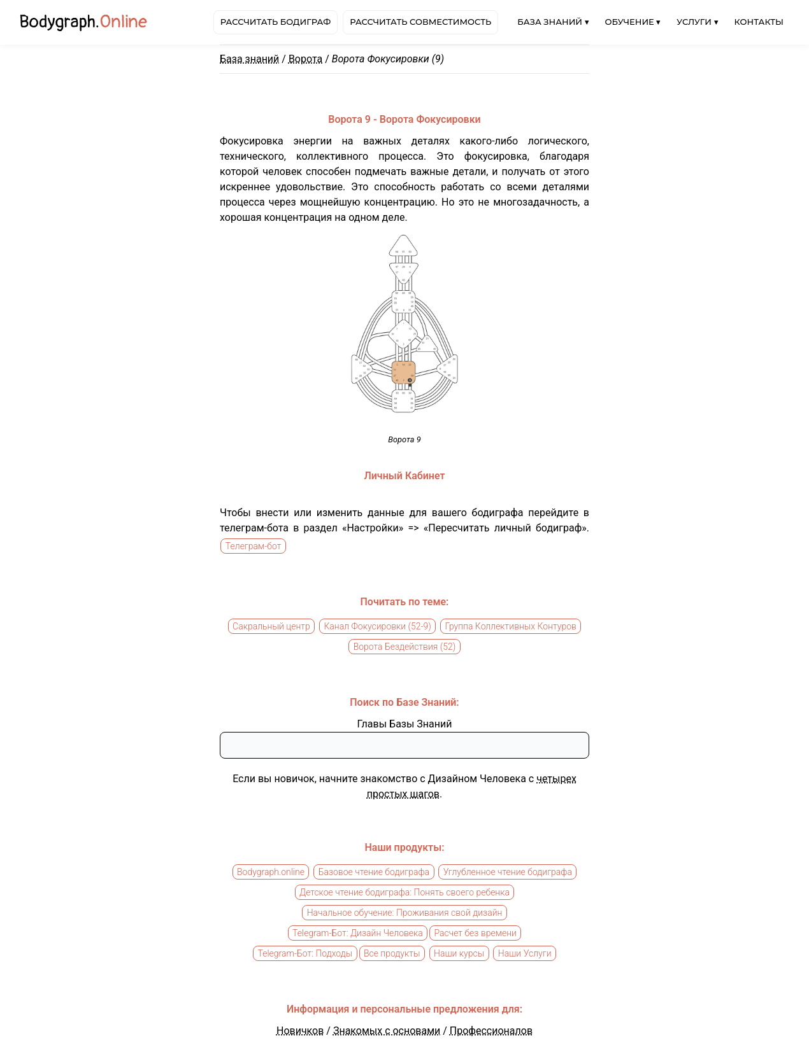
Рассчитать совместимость (420, 22)
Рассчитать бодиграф (275, 22)
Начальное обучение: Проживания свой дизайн (405, 913)
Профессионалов (491, 1031)
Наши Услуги (525, 953)
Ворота (305, 59)
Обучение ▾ (633, 22)
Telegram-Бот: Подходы (304, 953)
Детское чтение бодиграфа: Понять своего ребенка (404, 892)
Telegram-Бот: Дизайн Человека (357, 933)
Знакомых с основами (386, 1031)
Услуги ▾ (697, 22)
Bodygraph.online (270, 872)
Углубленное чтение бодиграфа (507, 872)
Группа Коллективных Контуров (510, 626)
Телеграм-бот (254, 546)
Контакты (759, 22)
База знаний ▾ (553, 22)
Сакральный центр (271, 626)
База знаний (249, 59)
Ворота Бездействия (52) (405, 647)
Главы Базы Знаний (404, 724)
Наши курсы (459, 953)
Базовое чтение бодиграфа (374, 872)
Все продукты (392, 953)
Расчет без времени (475, 933)
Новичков (300, 1031)
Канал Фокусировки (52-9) (377, 626)
